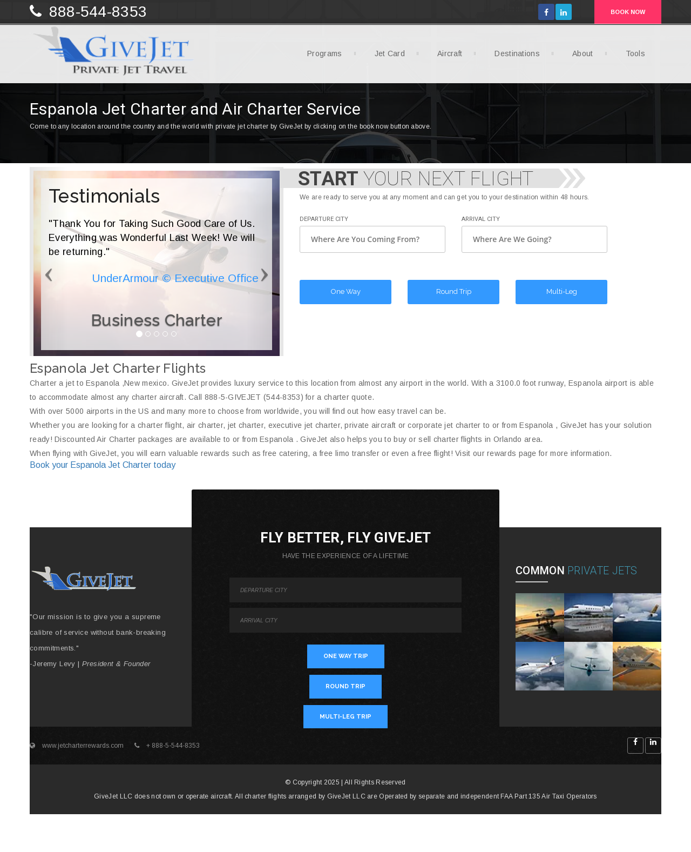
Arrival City (481, 219)
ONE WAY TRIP (345, 656)
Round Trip (453, 291)
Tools (632, 57)
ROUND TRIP (345, 686)
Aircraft (445, 57)
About (578, 57)
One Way (346, 291)
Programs (320, 57)
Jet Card (386, 57)
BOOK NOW (628, 12)
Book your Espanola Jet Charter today (102, 464)
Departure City (324, 219)
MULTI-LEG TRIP (345, 716)
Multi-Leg (561, 291)
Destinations (513, 57)
